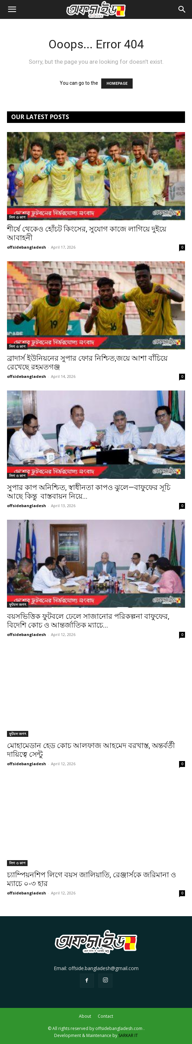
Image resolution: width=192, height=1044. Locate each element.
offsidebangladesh (26, 247)
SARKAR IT (128, 1035)
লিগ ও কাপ (17, 217)
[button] (12, 9)
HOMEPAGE (116, 83)
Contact (105, 1016)
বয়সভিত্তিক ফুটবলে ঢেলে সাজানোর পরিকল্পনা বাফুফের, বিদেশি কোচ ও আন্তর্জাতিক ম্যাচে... (88, 620)
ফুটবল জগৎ (17, 604)
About (85, 1016)
